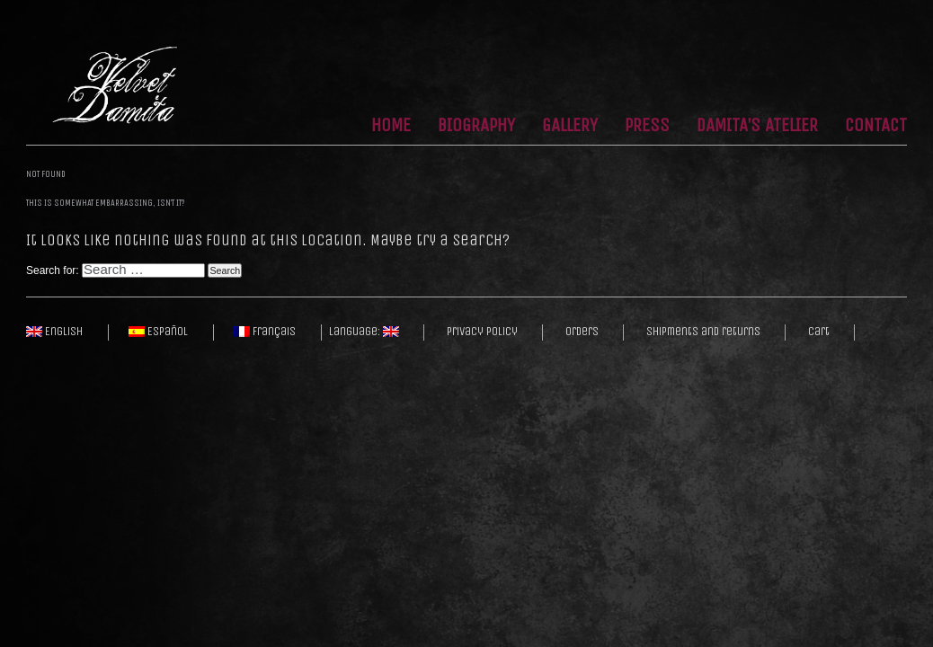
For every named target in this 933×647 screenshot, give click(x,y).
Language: (364, 331)
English (54, 331)
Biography (476, 126)
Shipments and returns (703, 331)
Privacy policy (482, 331)
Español (158, 331)
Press (647, 126)
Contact (876, 126)
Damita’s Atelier (757, 126)
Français (265, 331)
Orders (582, 331)
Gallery (570, 126)
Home (391, 126)
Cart (819, 331)
